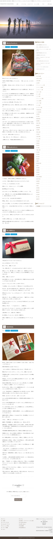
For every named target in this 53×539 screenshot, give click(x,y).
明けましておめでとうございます (43, 57)
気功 (37, 167)
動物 (37, 125)
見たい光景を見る (40, 47)
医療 (37, 127)
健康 (37, 120)
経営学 (37, 178)
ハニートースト (39, 66)
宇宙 (37, 141)
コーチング (38, 87)
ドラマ (37, 96)
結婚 (37, 181)
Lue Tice (38, 76)
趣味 (37, 190)
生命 (37, 174)
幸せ (37, 147)
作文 (37, 116)
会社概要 (22, 525)
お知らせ (38, 78)
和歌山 (37, 132)
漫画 (37, 170)
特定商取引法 (22, 527)
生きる (37, 69)
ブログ (37, 100)
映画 (37, 158)
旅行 (37, 156)
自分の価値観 (39, 44)
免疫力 (37, 123)
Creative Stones (23, 522)
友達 (37, 129)
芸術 (37, 187)
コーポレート (39, 89)
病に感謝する (11, 230)
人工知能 (38, 112)
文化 (37, 152)
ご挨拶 (3, 520)
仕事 (37, 114)
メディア (38, 103)
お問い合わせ (22, 524)
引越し (37, 149)
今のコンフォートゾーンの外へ (42, 49)
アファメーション (39, 85)
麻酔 (37, 199)
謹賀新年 (38, 55)
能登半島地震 (39, 52)
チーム (37, 94)
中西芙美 (38, 109)
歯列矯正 (38, 163)
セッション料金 (5, 525)
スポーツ (38, 91)
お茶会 (37, 80)
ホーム (3, 518)
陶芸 (37, 192)
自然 (37, 183)
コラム (21, 518)
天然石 (37, 136)
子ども (37, 138)
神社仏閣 (38, 176)
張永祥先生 (10, 326)
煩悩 (37, 172)
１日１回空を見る (40, 60)
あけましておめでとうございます (43, 63)
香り (37, 196)
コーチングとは (5, 522)
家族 (37, 145)
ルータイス (38, 107)
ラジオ (37, 105)
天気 (37, 134)
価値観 (37, 118)
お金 (37, 82)
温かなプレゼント (12, 43)
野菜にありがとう (12, 147)
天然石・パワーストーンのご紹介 (27, 520)
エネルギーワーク (6, 524)
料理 (37, 154)
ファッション (39, 98)
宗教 (37, 143)
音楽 (37, 194)
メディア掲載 (5, 527)
